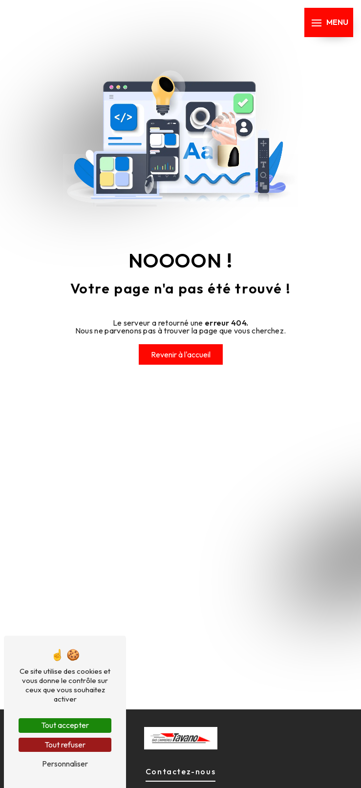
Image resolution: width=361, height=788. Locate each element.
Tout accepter (65, 725)
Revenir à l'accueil (181, 354)
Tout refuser (64, 744)
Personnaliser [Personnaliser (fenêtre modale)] (65, 763)
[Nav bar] (328, 22)
